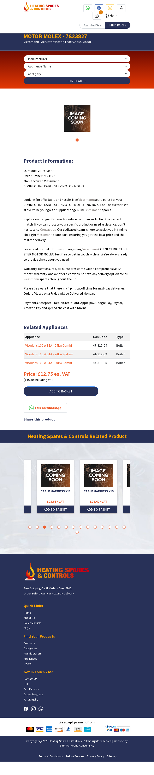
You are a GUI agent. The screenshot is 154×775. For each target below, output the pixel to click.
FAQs (27, 628)
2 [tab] (37, 527)
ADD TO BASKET (61, 391)
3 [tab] (44, 527)
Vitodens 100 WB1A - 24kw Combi (48, 345)
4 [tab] (51, 527)
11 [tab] (102, 527)
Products (29, 643)
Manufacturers (33, 653)
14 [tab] (124, 527)
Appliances (30, 658)
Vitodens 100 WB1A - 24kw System (49, 354)
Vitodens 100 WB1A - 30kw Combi (48, 363)
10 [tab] (95, 527)
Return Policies (75, 756)
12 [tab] (109, 527)
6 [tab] (66, 527)
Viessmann (86, 199)
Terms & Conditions (51, 756)
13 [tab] (116, 527)
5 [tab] (58, 527)
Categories (30, 648)
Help (113, 15)
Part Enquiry (31, 699)
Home (27, 612)
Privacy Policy (95, 756)
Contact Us (48, 229)
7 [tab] (73, 527)
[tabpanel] (77, 118)
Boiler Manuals (32, 623)
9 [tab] (87, 527)
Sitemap (112, 756)
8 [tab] (80, 527)
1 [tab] (77, 140)
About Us (29, 618)
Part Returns (31, 689)
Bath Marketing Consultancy (77, 745)
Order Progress (33, 694)
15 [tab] (77, 532)
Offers (27, 664)
